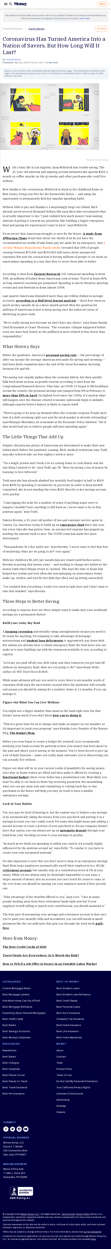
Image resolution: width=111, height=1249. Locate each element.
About (60, 1050)
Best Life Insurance (67, 1031)
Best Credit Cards (12, 1019)
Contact (61, 1056)
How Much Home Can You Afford (21, 1000)
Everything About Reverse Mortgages (24, 1013)
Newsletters (9, 1050)
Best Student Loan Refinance (73, 994)
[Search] (11, 4)
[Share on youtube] (25, 1129)
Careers (61, 1112)
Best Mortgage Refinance (17, 1007)
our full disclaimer (92, 1232)
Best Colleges (10, 1063)
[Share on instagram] (19, 1129)
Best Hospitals (11, 1069)
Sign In (102, 4)
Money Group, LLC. (30, 1214)
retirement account (17, 870)
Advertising (63, 1100)
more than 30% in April (20, 395)
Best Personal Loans (68, 1007)
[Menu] (6, 4)
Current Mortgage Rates (16, 988)
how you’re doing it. (67, 715)
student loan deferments (45, 640)
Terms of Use (64, 1075)
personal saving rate (61, 355)
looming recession (19, 631)
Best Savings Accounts (16, 1031)
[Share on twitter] (12, 1129)
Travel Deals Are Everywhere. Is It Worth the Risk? (41, 955)
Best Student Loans (68, 988)
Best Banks (9, 1025)
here (93, 1239)
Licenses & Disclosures (69, 1093)
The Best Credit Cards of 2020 (24, 947)
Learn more (84, 18)
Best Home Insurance (68, 1025)
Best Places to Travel (14, 1081)
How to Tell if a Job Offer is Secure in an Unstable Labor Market (50, 964)
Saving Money (37, 29)
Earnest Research (47, 274)
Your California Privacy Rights (73, 1087)
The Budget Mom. (22, 733)
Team (59, 1063)
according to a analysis (46, 300)
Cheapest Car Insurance (70, 1019)
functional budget (16, 777)
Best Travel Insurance (14, 1087)
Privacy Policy (64, 1069)
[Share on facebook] (6, 1129)
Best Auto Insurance (68, 1013)
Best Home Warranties (69, 1037)
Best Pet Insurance (13, 1093)
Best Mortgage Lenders (16, 994)
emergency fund (72, 524)
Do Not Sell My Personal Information (77, 1081)
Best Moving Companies (16, 1037)
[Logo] (20, 4)
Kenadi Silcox (14, 59)
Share (101, 28)
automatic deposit (73, 830)
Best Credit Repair (67, 1000)
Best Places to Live (13, 1075)
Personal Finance (12, 29)
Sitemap (61, 1106)
